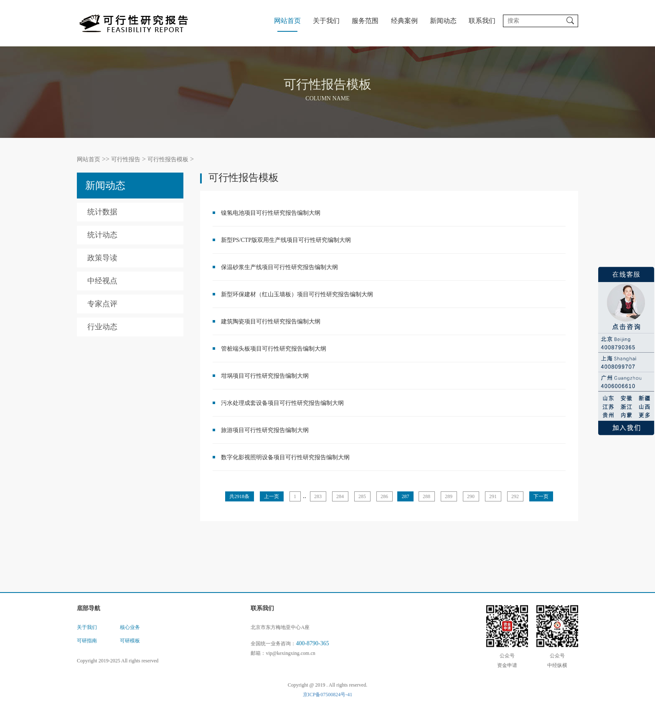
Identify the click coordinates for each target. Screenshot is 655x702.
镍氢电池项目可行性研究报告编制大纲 (270, 213)
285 (362, 496)
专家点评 (102, 304)
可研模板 (130, 647)
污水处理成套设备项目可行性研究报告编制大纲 (282, 403)
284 (340, 496)
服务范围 (365, 20)
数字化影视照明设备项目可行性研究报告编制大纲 (285, 457)
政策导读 (102, 258)
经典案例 (404, 20)
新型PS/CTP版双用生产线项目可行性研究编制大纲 (286, 240)
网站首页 (287, 20)
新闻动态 (443, 20)
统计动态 (102, 235)
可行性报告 (125, 159)
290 (471, 496)
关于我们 (326, 20)
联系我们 (482, 20)
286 (384, 496)
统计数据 (102, 212)
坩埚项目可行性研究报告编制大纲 (265, 376)
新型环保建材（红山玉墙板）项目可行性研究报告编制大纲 (297, 294)
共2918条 (239, 496)
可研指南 (87, 647)
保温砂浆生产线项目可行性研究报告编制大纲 (279, 267)
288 (426, 496)
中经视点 (102, 281)
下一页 (540, 496)
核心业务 (130, 634)
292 (515, 496)
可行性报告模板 (167, 159)
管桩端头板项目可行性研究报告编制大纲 (273, 349)
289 (448, 496)
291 (493, 496)
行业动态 (102, 327)
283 (318, 496)
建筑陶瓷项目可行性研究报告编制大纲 (270, 321)
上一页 (271, 496)
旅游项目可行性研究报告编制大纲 (265, 430)
